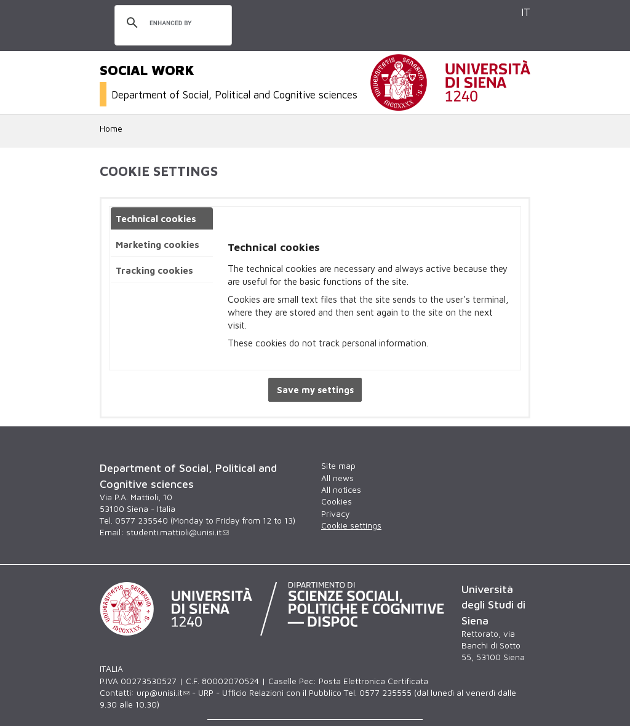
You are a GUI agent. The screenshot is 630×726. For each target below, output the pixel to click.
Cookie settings (351, 525)
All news (337, 478)
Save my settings (315, 390)
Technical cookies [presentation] (156, 218)
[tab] (162, 218)
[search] (171, 23)
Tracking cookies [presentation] (154, 270)
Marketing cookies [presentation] (157, 244)
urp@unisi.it (163, 693)
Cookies (336, 501)
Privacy (335, 514)
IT (525, 12)
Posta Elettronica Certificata (373, 681)
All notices (341, 490)
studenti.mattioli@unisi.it (177, 532)
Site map (338, 466)
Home (111, 129)
